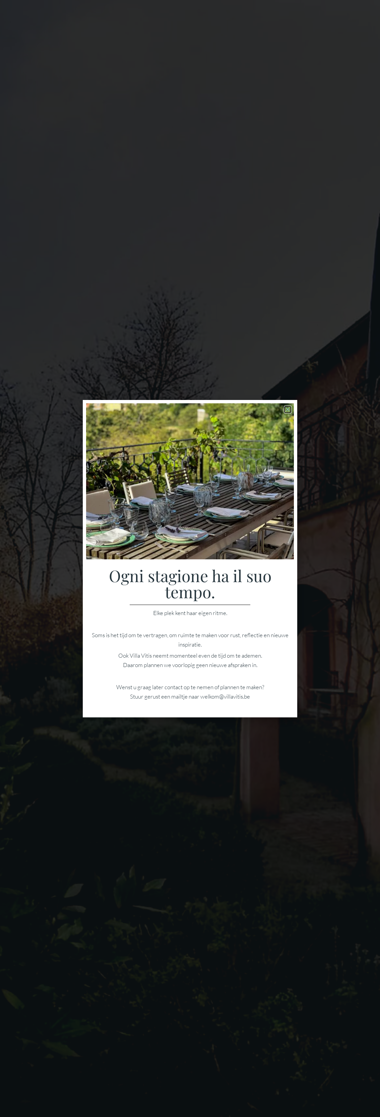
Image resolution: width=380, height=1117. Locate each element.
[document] (190, 558)
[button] (288, 409)
